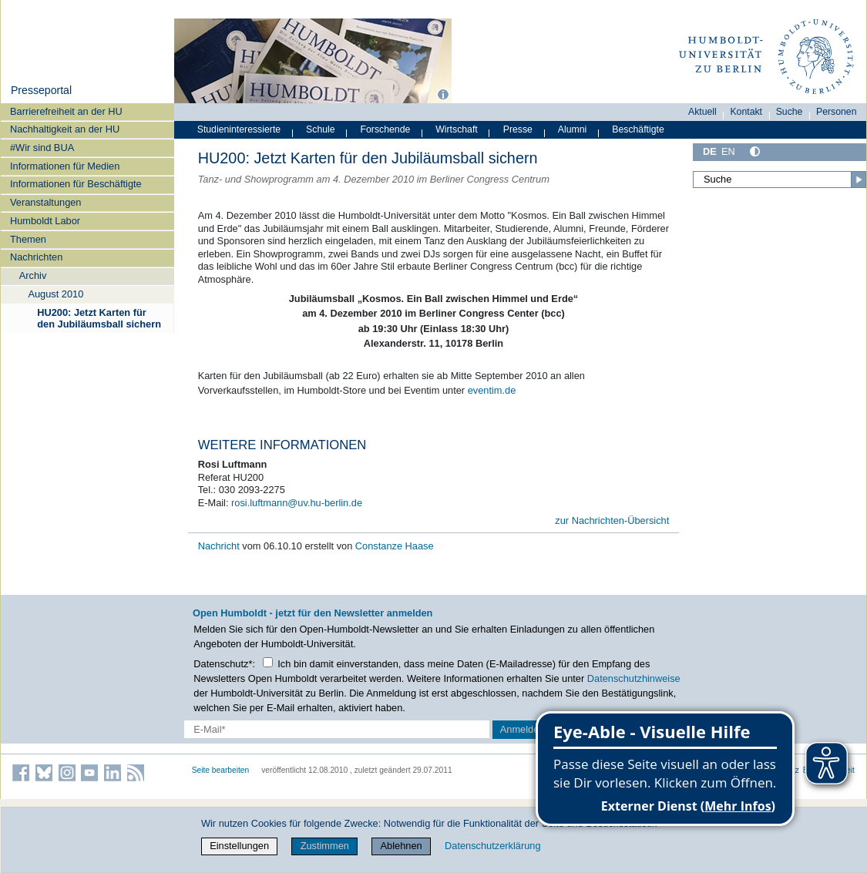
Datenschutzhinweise (633, 678)
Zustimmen (325, 845)
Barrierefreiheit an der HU (66, 111)
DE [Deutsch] (710, 151)
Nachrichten (36, 257)
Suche (789, 111)
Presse (518, 129)
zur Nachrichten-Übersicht (612, 520)
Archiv (33, 275)
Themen (28, 239)
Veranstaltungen (46, 202)
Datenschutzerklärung (492, 845)
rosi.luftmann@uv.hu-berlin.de (296, 503)
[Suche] (779, 179)
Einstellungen (239, 845)
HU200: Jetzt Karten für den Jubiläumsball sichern (99, 318)
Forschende (386, 129)
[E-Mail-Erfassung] (336, 729)
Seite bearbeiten (221, 770)
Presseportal (41, 90)
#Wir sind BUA (42, 147)
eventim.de (492, 390)
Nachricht (220, 546)
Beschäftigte (638, 129)
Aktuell (702, 111)
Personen (836, 111)
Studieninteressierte (239, 129)
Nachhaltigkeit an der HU (64, 129)
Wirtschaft (456, 129)
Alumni (572, 129)
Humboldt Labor (45, 221)
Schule (320, 129)
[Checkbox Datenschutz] (268, 662)
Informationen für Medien (64, 166)
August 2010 (55, 294)
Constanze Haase (394, 546)
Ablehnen (401, 845)
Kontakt (746, 111)
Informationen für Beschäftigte (76, 184)
